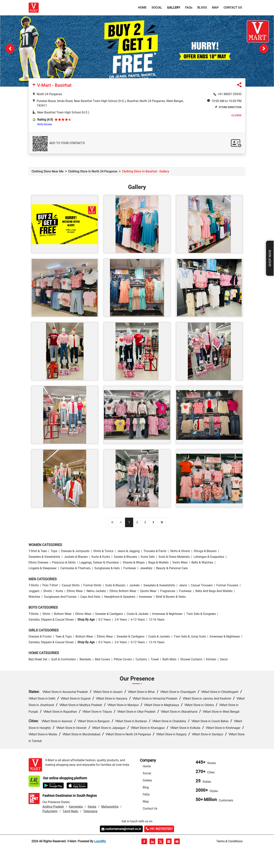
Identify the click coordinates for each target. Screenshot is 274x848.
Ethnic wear (75, 591)
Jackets (134, 585)
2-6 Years (121, 619)
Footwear (129, 568)
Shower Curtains (191, 659)
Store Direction (228, 107)
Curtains (141, 659)
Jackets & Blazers (76, 557)
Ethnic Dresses (38, 562)
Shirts (46, 614)
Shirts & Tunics (103, 551)
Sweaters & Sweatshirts (44, 557)
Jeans (183, 585)
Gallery (173, 7)
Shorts (47, 591)
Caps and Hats (90, 597)
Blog (146, 787)
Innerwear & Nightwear (167, 614)
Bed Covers (102, 659)
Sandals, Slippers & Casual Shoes (51, 619)
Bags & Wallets (158, 562)
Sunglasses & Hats (107, 568)
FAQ (188, 7)
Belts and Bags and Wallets (214, 591)
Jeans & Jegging (128, 551)
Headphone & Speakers (119, 597)
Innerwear (145, 597)
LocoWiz (100, 841)
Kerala (92, 806)
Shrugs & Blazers (205, 551)
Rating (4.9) (45, 119)
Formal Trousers (227, 585)
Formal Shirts (92, 585)
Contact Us (233, 7)
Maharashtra (110, 806)
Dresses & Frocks (40, 636)
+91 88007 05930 (229, 94)
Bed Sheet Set (38, 659)
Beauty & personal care (172, 568)
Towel (155, 659)
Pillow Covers (123, 659)
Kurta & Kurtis (101, 557)
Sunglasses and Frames (60, 597)
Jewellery (146, 568)
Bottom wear (63, 614)
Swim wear (180, 562)
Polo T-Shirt (50, 585)
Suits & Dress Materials (174, 557)
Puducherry (50, 811)
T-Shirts (34, 585)
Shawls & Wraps (134, 562)
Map (215, 7)
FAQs (146, 794)
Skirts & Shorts (180, 551)
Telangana (90, 811)
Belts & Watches (202, 562)
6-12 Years (138, 619)
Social (156, 7)
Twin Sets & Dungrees (201, 614)
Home (143, 7)
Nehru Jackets (96, 591)
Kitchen (211, 659)
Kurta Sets (148, 557)
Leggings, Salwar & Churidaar (99, 562)
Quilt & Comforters (63, 659)
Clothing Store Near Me (48, 171)
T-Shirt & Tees (38, 551)
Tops (54, 551)
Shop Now (270, 258)
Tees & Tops (63, 636)
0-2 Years (104, 619)
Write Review (44, 124)
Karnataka (76, 806)
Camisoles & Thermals (75, 568)
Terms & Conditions (229, 841)
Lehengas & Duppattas (209, 557)
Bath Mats (169, 659)
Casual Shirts (71, 585)
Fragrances (167, 591)
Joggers (34, 591)
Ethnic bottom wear (123, 591)
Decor (224, 659)
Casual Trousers (202, 585)
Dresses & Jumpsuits (75, 551)
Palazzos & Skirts (64, 562)
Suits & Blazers (115, 585)
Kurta (59, 591)
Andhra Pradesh (53, 806)
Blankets (85, 659)
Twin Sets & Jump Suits (190, 636)
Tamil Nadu (70, 811)
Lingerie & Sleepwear (43, 568)
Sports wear (148, 591)
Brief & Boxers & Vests (171, 597)
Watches (34, 597)
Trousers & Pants (154, 551)
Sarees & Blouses (125, 557)
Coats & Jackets (137, 614)
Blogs (202, 7)
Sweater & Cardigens (109, 614)
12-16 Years (156, 619)
